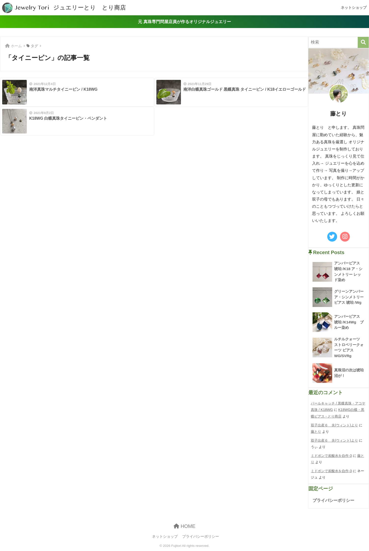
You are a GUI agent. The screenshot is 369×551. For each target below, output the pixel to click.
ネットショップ (354, 7)
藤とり (316, 432)
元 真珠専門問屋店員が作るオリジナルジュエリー (184, 21)
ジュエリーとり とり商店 (63, 7)
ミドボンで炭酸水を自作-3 (331, 456)
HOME (184, 526)
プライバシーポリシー (333, 500)
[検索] (363, 42)
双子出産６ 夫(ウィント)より (334, 425)
